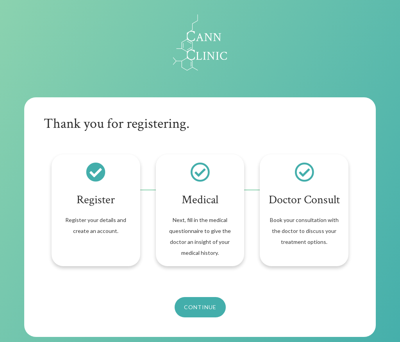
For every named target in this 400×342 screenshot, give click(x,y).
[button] (200, 307)
